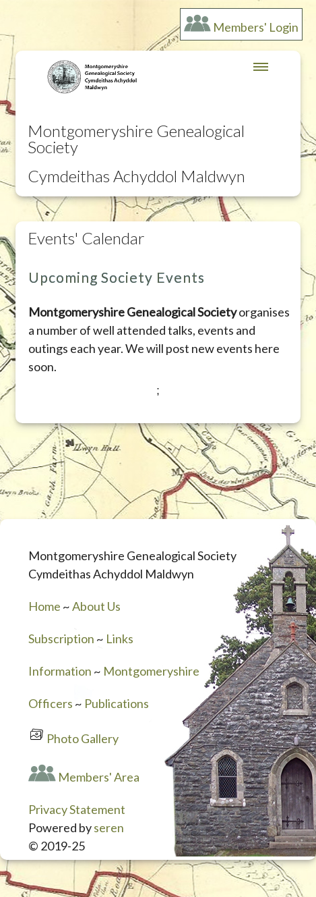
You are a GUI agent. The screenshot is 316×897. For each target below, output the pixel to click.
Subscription (61, 638)
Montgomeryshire (151, 670)
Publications (116, 703)
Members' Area (98, 776)
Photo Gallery (82, 738)
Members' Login (255, 27)
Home (44, 606)
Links (119, 638)
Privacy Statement (76, 809)
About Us (96, 606)
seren (109, 827)
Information (60, 670)
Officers (50, 703)
